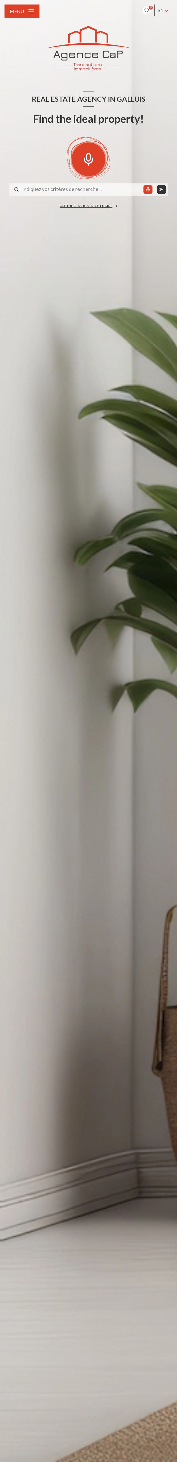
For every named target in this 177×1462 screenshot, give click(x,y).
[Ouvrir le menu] (22, 11)
